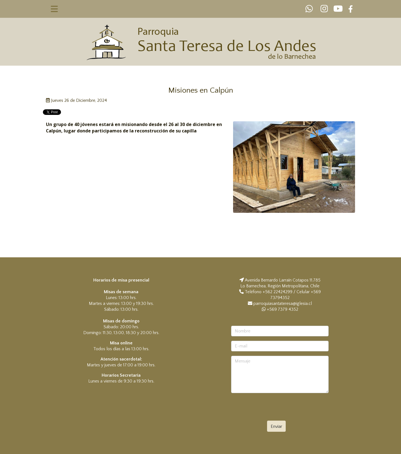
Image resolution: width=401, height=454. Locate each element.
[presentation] (279, 408)
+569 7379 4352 (280, 309)
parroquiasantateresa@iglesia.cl (282, 303)
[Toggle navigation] (54, 9)
